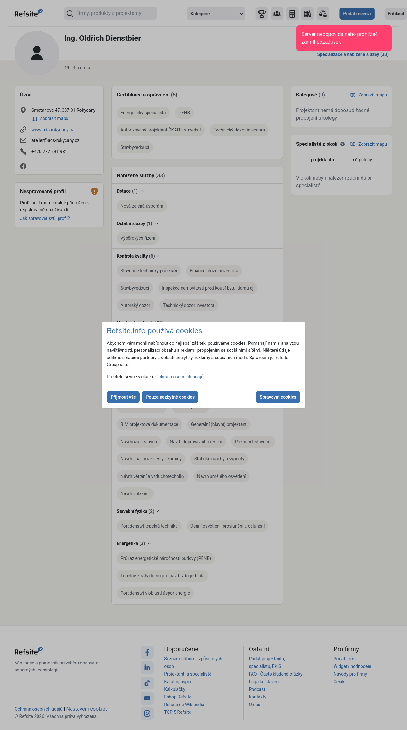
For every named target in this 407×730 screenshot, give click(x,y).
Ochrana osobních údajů (179, 376)
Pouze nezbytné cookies (170, 397)
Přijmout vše (123, 397)
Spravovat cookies (278, 397)
